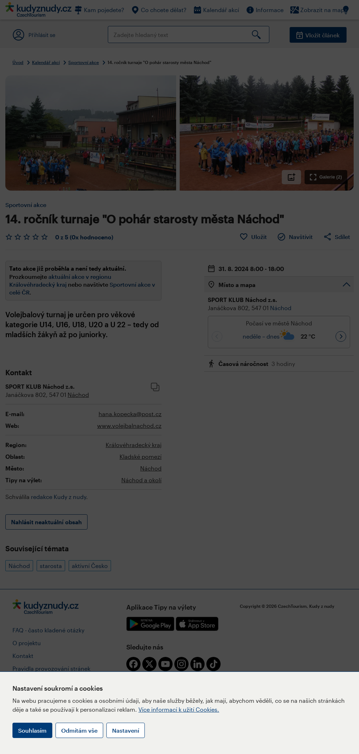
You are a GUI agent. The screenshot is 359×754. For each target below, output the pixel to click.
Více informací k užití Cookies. (178, 709)
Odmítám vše (79, 730)
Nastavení (125, 730)
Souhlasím (32, 730)
